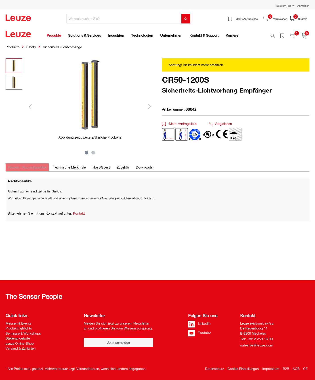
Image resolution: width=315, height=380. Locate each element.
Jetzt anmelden (118, 342)
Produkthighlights (19, 328)
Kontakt (79, 211)
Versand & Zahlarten (21, 348)
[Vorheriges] (30, 104)
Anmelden (303, 5)
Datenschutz (214, 369)
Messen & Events (19, 323)
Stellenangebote (18, 338)
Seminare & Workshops (23, 333)
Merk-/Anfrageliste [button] (179, 121)
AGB (296, 369)
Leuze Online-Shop (20, 343)
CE (305, 369)
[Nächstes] (149, 104)
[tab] (27, 165)
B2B (286, 369)
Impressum (270, 369)
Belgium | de (284, 5)
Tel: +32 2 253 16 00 (256, 339)
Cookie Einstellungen (243, 369)
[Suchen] (185, 18)
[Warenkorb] (298, 18)
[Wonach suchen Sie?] (124, 18)
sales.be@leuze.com (256, 345)
